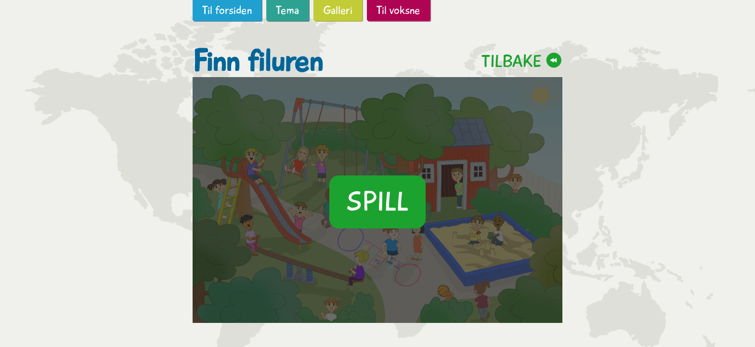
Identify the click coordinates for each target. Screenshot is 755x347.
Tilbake (511, 61)
